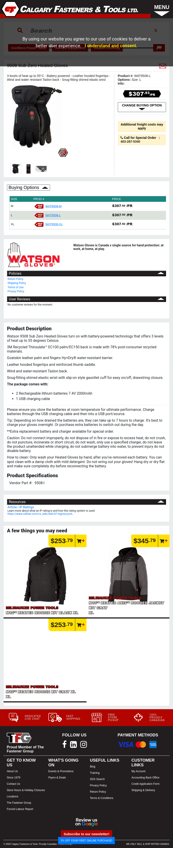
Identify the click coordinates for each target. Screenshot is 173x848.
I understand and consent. (111, 45)
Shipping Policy (17, 283)
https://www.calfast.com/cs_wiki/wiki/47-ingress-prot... (41, 513)
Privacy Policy (16, 291)
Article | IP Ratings (21, 507)
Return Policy (15, 279)
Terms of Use (16, 287)
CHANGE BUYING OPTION (142, 107)
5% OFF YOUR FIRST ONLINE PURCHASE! (86, 840)
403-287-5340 (130, 141)
